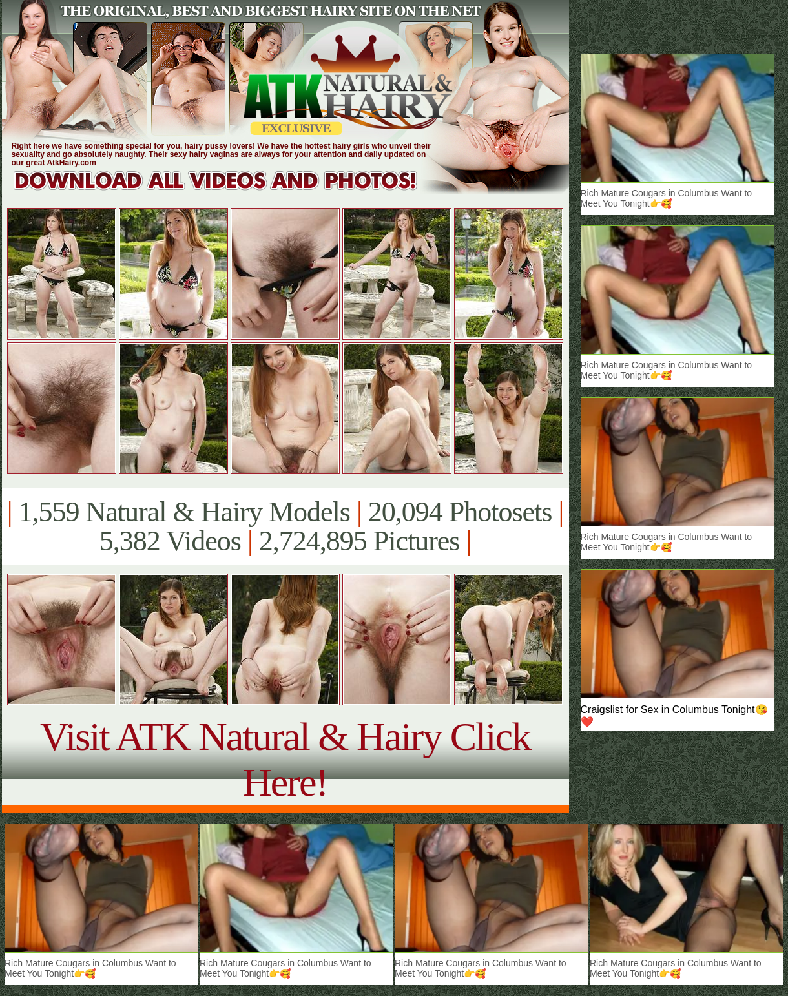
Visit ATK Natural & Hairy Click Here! (285, 759)
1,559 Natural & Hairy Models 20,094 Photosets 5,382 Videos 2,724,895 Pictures (285, 526)
